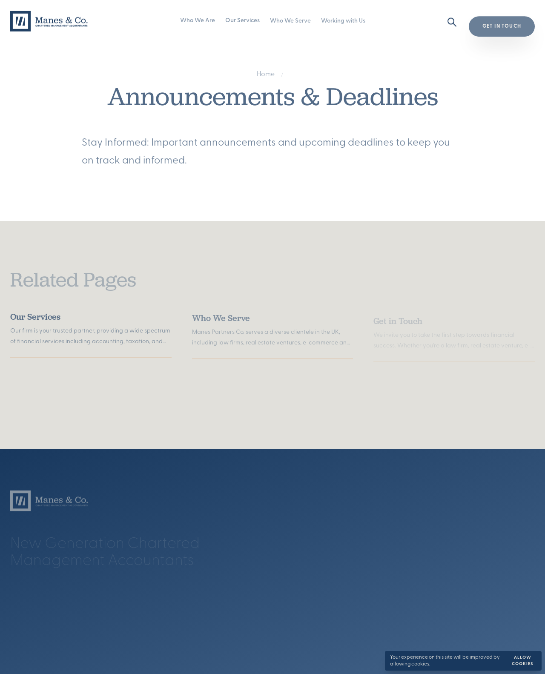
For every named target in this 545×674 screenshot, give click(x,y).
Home (266, 75)
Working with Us (343, 21)
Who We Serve (290, 21)
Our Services (242, 21)
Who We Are (197, 21)
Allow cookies (523, 660)
